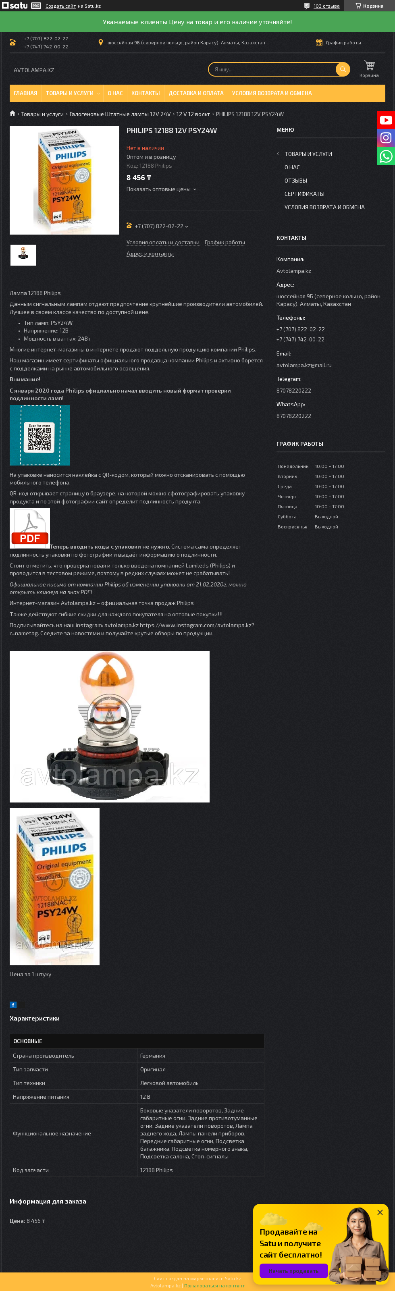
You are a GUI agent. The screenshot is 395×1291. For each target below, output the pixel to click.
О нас (115, 93)
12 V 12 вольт (193, 113)
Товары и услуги (70, 93)
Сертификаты (304, 193)
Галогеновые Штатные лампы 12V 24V (120, 113)
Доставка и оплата (196, 93)
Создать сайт (61, 5)
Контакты (145, 93)
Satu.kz (233, 1278)
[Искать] (343, 69)
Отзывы (296, 180)
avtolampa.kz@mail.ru (304, 365)
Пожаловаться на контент (214, 1285)
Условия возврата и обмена (272, 93)
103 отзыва (327, 5)
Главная (25, 93)
